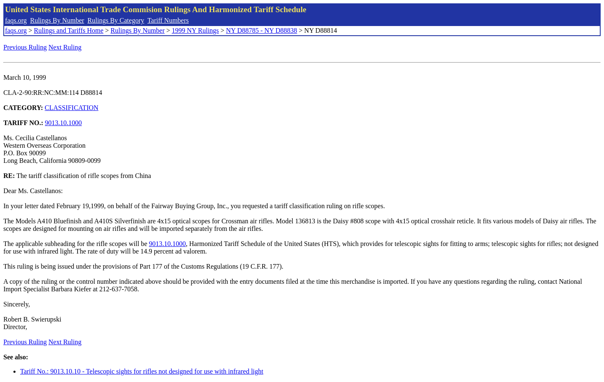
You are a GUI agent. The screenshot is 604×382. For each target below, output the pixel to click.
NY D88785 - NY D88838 (261, 30)
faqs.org (16, 20)
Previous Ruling (25, 47)
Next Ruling (65, 47)
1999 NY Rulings (195, 30)
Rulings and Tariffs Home (69, 30)
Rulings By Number (57, 20)
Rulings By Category (116, 20)
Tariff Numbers (168, 20)
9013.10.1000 (63, 122)
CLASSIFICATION (72, 107)
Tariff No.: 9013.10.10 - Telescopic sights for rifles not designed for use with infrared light (141, 371)
